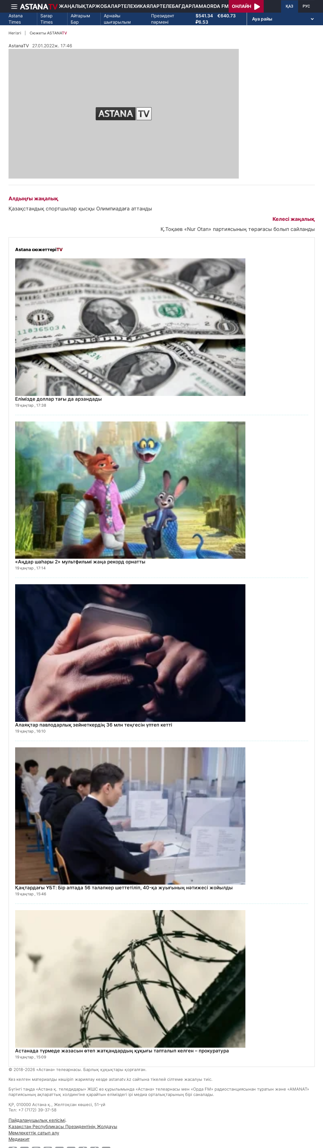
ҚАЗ (289, 6)
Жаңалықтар (77, 6)
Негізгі (15, 33)
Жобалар (108, 6)
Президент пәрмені (162, 19)
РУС (306, 6)
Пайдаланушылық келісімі (37, 1120)
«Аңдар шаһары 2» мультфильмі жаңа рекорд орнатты (80, 562)
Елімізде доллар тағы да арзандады (58, 399)
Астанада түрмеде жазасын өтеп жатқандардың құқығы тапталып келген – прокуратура (122, 1051)
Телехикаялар (140, 6)
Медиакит (19, 1139)
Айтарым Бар (80, 19)
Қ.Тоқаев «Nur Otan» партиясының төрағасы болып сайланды (238, 229)
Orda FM (218, 6)
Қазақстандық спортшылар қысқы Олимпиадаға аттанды (80, 208)
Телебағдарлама (183, 6)
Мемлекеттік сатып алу (34, 1132)
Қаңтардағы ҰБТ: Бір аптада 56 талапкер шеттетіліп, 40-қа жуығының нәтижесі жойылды (124, 888)
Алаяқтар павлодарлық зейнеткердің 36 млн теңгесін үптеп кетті (93, 725)
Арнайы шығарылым (117, 19)
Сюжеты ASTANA (48, 33)
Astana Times (16, 19)
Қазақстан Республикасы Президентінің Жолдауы (63, 1126)
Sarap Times (46, 19)
